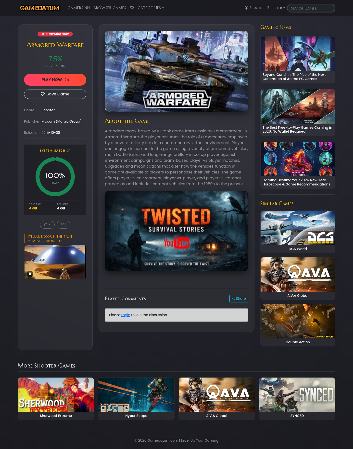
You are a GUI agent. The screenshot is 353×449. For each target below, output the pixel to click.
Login (125, 314)
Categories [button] (149, 8)
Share (239, 298)
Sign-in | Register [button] (263, 8)
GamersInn (79, 8)
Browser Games (110, 8)
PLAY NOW (55, 79)
